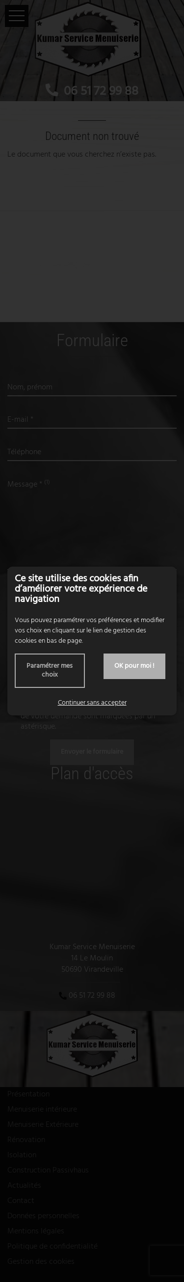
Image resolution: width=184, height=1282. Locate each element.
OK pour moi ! (134, 666)
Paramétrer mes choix (49, 670)
